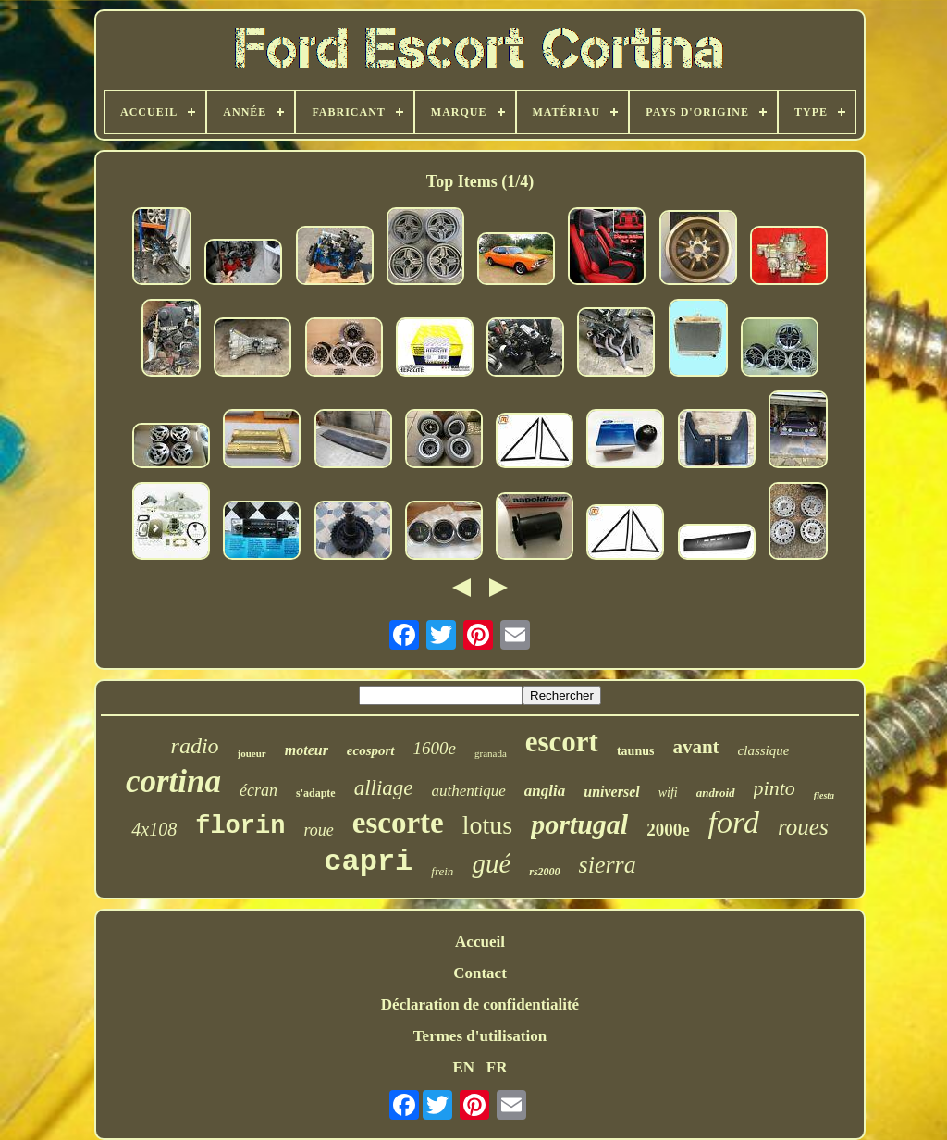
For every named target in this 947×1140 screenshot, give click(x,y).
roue (318, 830)
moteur (306, 750)
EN (463, 1067)
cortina (173, 781)
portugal (579, 824)
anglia (544, 790)
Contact (480, 973)
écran (258, 790)
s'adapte (316, 793)
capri (368, 862)
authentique (469, 790)
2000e (667, 829)
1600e (434, 748)
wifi (668, 792)
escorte (398, 822)
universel (611, 791)
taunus (635, 751)
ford (733, 822)
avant (695, 747)
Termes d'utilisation (480, 1036)
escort (561, 741)
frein (442, 871)
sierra (607, 864)
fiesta (824, 795)
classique (764, 750)
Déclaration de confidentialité (480, 1004)
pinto (774, 787)
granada (490, 753)
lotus (487, 825)
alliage (383, 787)
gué (491, 863)
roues (803, 826)
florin (240, 826)
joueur (252, 753)
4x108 (154, 829)
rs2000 (544, 871)
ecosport (371, 750)
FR (497, 1067)
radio (195, 746)
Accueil (480, 941)
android (715, 792)
